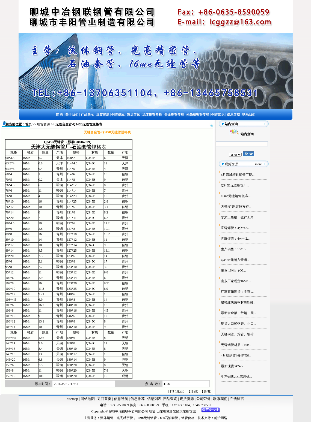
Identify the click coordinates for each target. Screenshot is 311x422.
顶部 (193, 391)
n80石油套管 (169, 418)
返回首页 (103, 399)
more (258, 164)
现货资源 (43, 124)
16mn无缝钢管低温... (235, 196)
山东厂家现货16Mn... (236, 281)
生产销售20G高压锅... (236, 377)
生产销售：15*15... (234, 249)
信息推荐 (137, 399)
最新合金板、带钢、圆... (238, 313)
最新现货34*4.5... (233, 366)
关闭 (206, 391)
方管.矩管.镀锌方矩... (236, 207)
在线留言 (237, 399)
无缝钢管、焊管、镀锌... (238, 334)
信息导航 (121, 399)
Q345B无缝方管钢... (235, 260)
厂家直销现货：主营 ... (237, 292)
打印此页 (176, 391)
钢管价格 (187, 418)
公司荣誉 (203, 399)
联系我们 (220, 399)
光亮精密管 (125, 418)
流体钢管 (106, 418)
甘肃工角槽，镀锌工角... (238, 217)
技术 (201, 418)
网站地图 (88, 399)
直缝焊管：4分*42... (235, 228)
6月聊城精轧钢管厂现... (237, 175)
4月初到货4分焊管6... (236, 355)
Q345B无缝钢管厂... (235, 185)
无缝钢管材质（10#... (236, 345)
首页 (28, 124)
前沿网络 (220, 418)
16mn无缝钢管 (146, 418)
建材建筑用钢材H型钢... (238, 302)
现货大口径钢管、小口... (238, 323)
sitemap (72, 399)
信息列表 (154, 399)
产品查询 (170, 399)
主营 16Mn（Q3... (233, 270)
